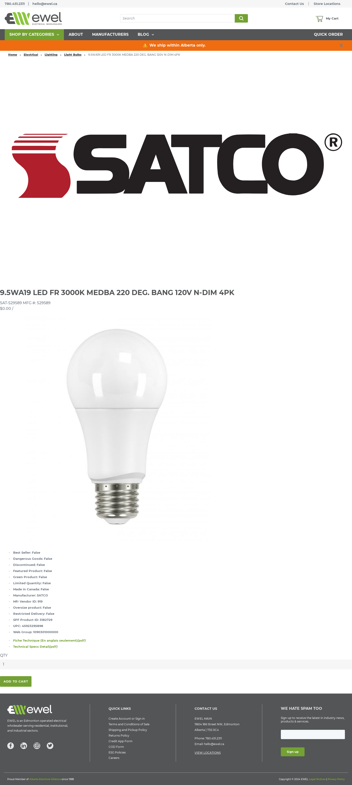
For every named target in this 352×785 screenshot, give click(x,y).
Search (241, 18)
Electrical (31, 54)
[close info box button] (341, 45)
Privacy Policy (336, 779)
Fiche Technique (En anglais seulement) (49, 640)
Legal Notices (317, 779)
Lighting (51, 54)
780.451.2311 (15, 4)
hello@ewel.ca (44, 4)
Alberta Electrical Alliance (45, 779)
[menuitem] (34, 34)
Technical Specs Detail (35, 646)
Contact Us (294, 4)
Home (12, 54)
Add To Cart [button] (16, 681)
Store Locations (327, 4)
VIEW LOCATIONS (208, 752)
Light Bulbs (73, 54)
